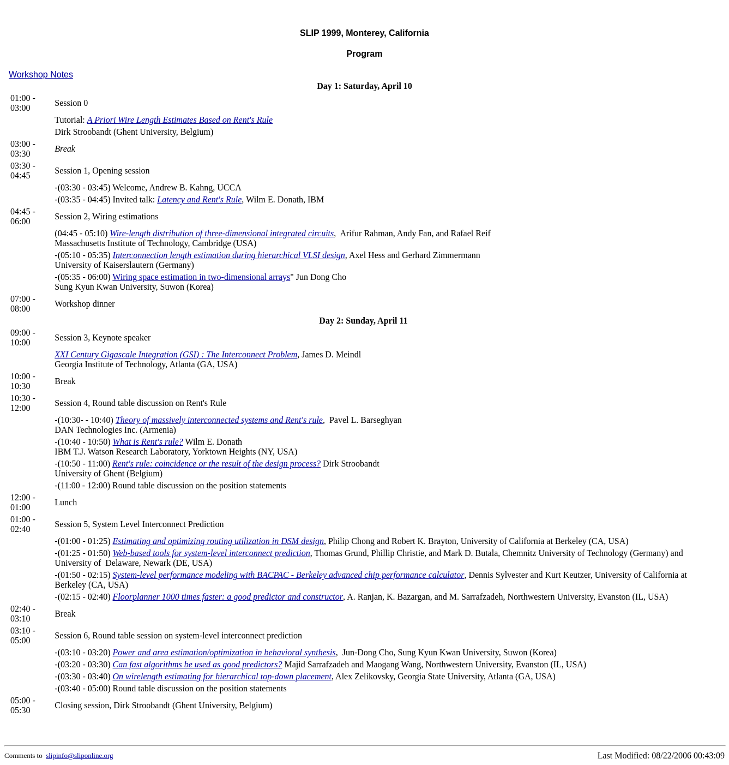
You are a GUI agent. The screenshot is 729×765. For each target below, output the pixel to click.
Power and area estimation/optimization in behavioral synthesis (224, 652)
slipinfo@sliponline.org (79, 755)
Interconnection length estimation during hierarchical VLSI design (229, 255)
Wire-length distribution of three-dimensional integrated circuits (222, 233)
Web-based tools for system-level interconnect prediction (211, 553)
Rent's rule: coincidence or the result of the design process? (216, 463)
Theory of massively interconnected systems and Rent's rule (219, 420)
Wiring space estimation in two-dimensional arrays (201, 277)
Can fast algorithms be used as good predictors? (197, 664)
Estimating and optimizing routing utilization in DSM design (218, 541)
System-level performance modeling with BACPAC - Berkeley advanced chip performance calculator (289, 574)
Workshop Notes (41, 74)
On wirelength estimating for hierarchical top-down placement (222, 676)
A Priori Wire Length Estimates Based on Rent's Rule (180, 119)
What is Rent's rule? (148, 441)
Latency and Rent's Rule (199, 199)
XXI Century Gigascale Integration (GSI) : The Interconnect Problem (176, 354)
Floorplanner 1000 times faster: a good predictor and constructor (228, 596)
